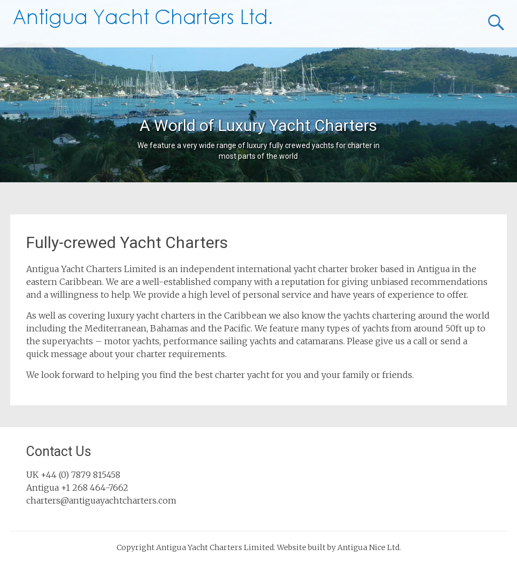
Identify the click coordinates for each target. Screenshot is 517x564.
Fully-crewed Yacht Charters (127, 242)
